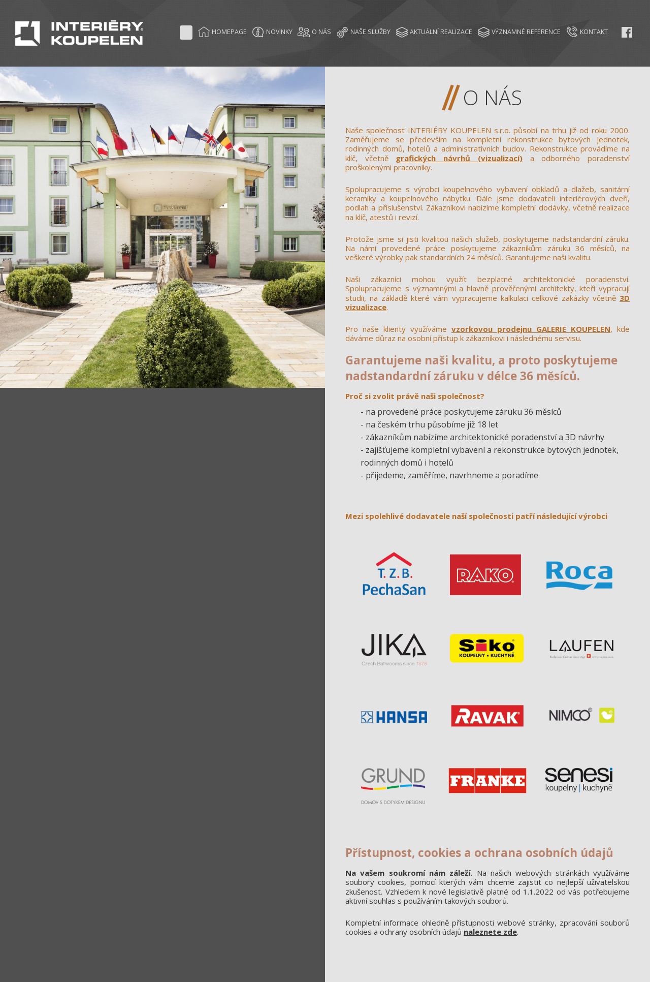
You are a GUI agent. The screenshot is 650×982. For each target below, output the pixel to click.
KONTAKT (587, 32)
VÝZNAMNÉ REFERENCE (519, 32)
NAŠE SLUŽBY (363, 32)
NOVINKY (272, 32)
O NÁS (314, 32)
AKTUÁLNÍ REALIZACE (434, 32)
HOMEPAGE (222, 32)
